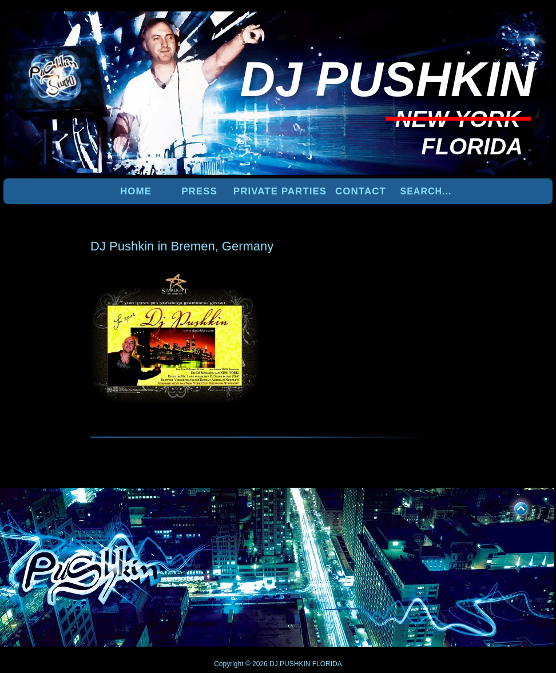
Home (136, 191)
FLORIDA (327, 664)
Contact (360, 191)
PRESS (199, 191)
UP (513, 506)
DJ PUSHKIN (289, 664)
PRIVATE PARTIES (280, 191)
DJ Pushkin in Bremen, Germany (181, 246)
